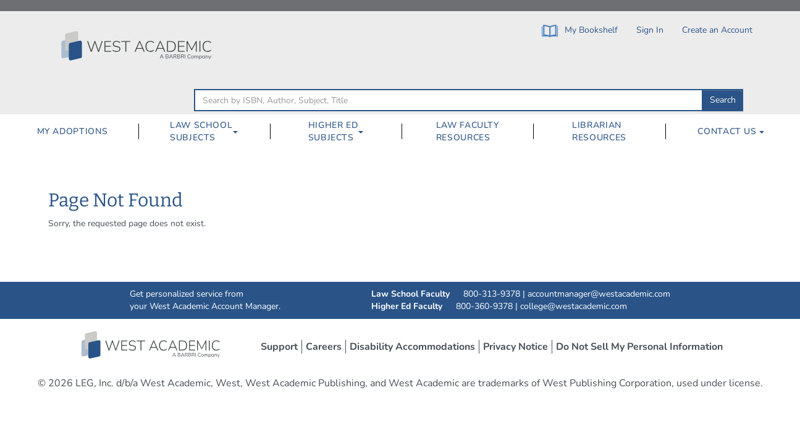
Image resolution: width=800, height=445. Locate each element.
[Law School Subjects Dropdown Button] (240, 132)
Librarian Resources (599, 131)
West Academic (152, 344)
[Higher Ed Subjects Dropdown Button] (366, 132)
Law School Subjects (201, 131)
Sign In (649, 30)
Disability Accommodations (412, 347)
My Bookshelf (580, 30)
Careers (324, 347)
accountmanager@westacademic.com (599, 294)
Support (279, 347)
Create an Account (717, 30)
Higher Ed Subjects (333, 131)
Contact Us (730, 131)
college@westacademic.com (573, 306)
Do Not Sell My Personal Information (639, 347)
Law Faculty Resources (467, 131)
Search (723, 100)
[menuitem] (72, 132)
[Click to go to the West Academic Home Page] (137, 45)
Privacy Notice (515, 347)
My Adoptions (72, 131)
